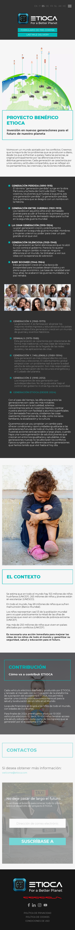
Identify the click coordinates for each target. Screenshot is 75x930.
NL (55, 6)
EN (35, 6)
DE (47, 6)
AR (59, 6)
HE (64, 6)
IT (40, 6)
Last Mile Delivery (37, 34)
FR (51, 6)
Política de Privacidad (37, 913)
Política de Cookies (37, 917)
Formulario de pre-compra (37, 30)
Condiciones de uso (37, 921)
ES (43, 6)
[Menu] (70, 6)
